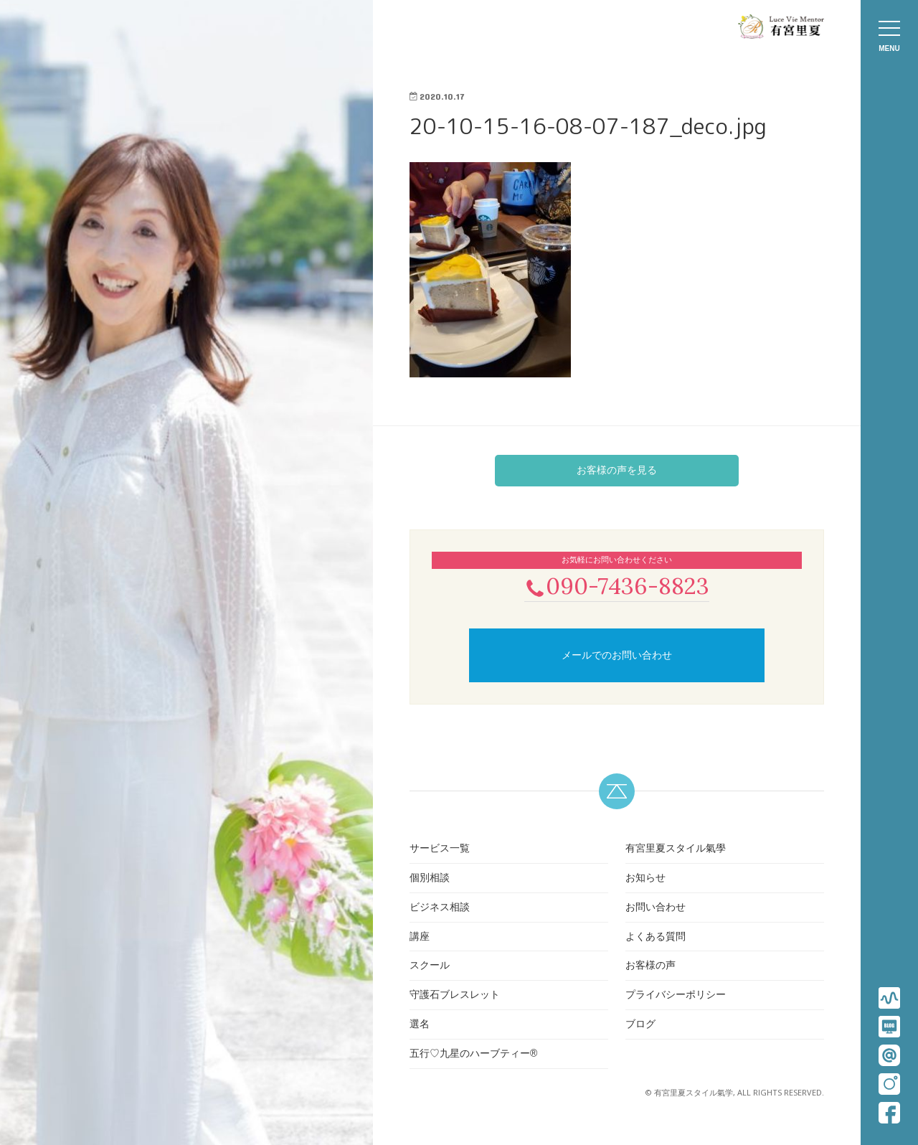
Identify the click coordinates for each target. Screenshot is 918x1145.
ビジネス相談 (440, 908)
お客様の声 (650, 967)
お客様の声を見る (617, 470)
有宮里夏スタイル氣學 (675, 849)
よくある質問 (655, 937)
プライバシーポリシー (675, 996)
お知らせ (645, 879)
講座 (420, 937)
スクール (430, 967)
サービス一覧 (440, 849)
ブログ (640, 1025)
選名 (420, 1025)
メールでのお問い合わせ (617, 656)
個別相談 (430, 879)
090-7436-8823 (616, 586)
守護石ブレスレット (455, 996)
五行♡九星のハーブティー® (473, 1054)
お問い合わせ (655, 908)
